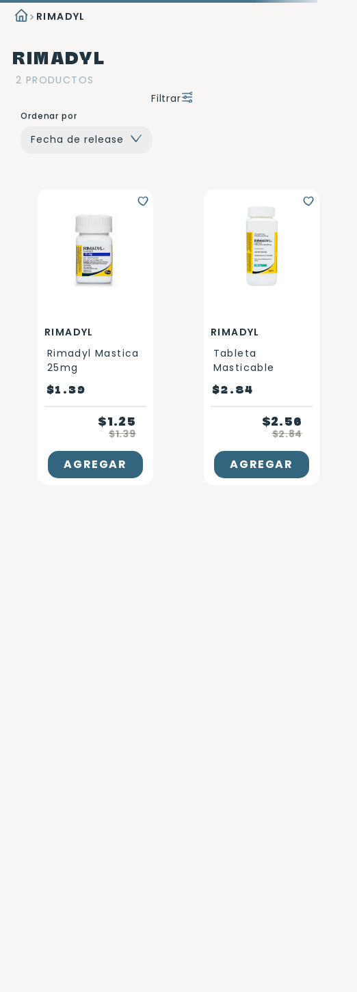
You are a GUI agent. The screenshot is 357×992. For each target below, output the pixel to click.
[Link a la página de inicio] (19, 17)
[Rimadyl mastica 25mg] (95, 337)
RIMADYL (60, 16)
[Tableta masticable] (261, 337)
